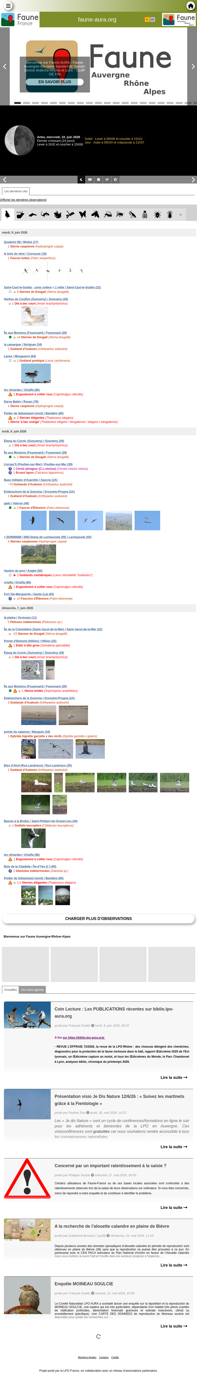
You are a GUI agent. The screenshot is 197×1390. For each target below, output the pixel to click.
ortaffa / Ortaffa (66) (17, 582)
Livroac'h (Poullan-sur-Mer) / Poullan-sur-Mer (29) (38, 464)
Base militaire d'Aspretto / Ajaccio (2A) (31, 480)
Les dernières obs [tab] (15, 191)
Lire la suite (174, 1077)
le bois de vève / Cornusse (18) (25, 254)
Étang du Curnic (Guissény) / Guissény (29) (34, 441)
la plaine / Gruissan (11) (20, 617)
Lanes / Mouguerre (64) (20, 356)
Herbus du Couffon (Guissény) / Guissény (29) (36, 299)
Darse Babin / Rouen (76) (21, 401)
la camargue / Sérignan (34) (23, 344)
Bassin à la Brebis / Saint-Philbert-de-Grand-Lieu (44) (41, 821)
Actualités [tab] (10, 989)
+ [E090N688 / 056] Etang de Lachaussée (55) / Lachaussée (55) (47, 537)
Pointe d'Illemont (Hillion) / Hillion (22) (30, 641)
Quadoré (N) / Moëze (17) (21, 242)
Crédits (115, 1357)
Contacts (103, 1357)
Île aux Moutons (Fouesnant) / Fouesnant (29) (35, 333)
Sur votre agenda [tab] (32, 989)
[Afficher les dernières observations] (23, 200)
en (152, 19)
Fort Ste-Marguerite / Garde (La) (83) (29, 594)
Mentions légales (87, 1357)
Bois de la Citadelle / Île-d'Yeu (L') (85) (30, 866)
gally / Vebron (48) (16, 503)
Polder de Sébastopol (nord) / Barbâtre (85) (34, 413)
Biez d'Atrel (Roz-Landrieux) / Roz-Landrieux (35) (38, 765)
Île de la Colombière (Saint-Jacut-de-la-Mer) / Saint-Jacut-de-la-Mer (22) (53, 629)
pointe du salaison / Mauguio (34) (27, 732)
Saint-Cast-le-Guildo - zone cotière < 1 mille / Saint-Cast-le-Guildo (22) (52, 287)
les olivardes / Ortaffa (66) (22, 390)
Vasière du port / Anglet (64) (23, 570)
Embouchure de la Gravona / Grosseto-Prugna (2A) (39, 491)
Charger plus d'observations (98, 919)
